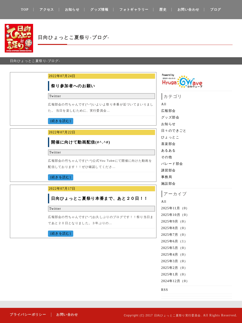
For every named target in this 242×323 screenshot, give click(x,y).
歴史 (163, 9)
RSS (164, 290)
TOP (25, 9)
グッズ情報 (99, 9)
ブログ (215, 9)
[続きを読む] (60, 121)
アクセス (46, 9)
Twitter (55, 96)
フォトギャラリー (133, 9)
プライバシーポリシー (27, 314)
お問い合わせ (188, 9)
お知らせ (72, 9)
